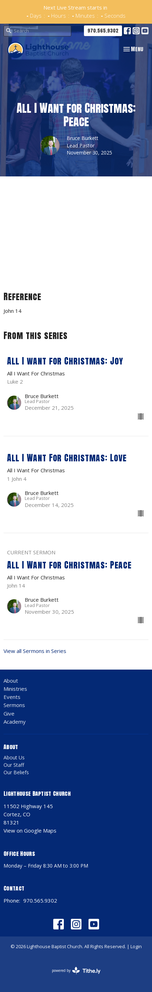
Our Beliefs (16, 772)
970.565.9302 (102, 30)
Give (9, 713)
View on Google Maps (30, 830)
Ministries (15, 688)
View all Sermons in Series (35, 650)
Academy (15, 721)
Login (136, 946)
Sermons (14, 704)
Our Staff (14, 764)
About (11, 680)
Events (12, 696)
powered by (76, 970)
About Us (14, 757)
